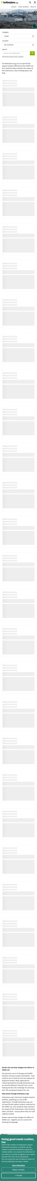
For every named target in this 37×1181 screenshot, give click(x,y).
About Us (33, 7)
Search (4, 49)
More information (18, 1165)
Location (5, 41)
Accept (18, 1175)
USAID (6, 36)
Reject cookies (18, 1170)
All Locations (8, 45)
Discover (13, 7)
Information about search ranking (12, 56)
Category (5, 32)
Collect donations (23, 7)
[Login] (35, 2)
